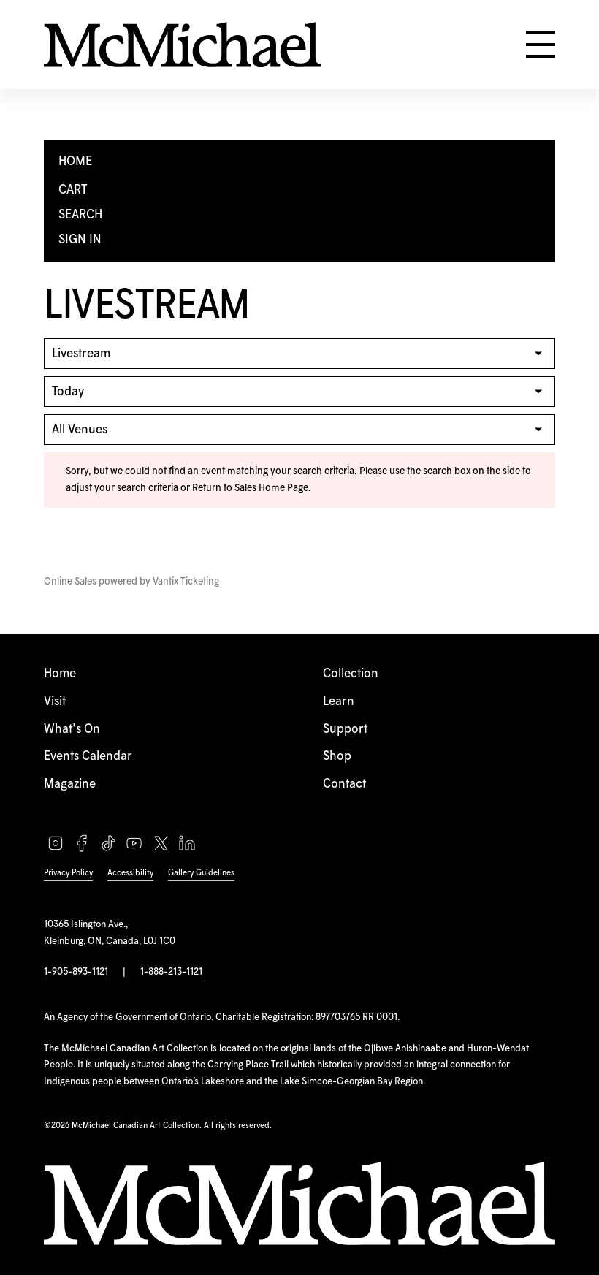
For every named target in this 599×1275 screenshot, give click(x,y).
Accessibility (130, 873)
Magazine (70, 784)
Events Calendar (88, 756)
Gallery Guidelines (201, 873)
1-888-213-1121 (171, 972)
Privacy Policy (68, 873)
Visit (55, 701)
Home (60, 673)
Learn (338, 701)
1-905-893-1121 (76, 972)
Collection (350, 673)
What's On (72, 729)
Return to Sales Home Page (250, 488)
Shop (337, 756)
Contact (344, 784)
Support (345, 729)
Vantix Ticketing (186, 581)
